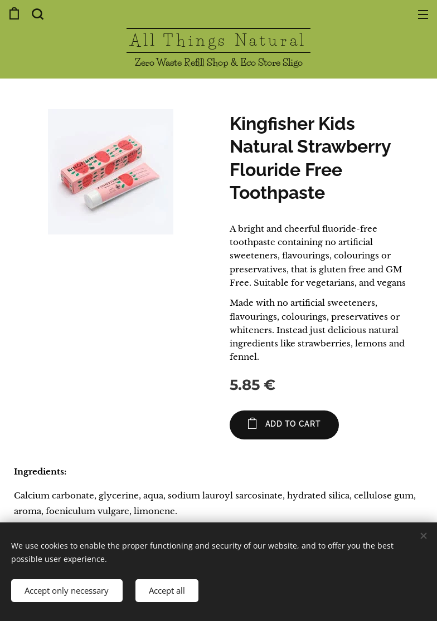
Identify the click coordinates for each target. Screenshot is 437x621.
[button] (36, 14)
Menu (423, 14)
